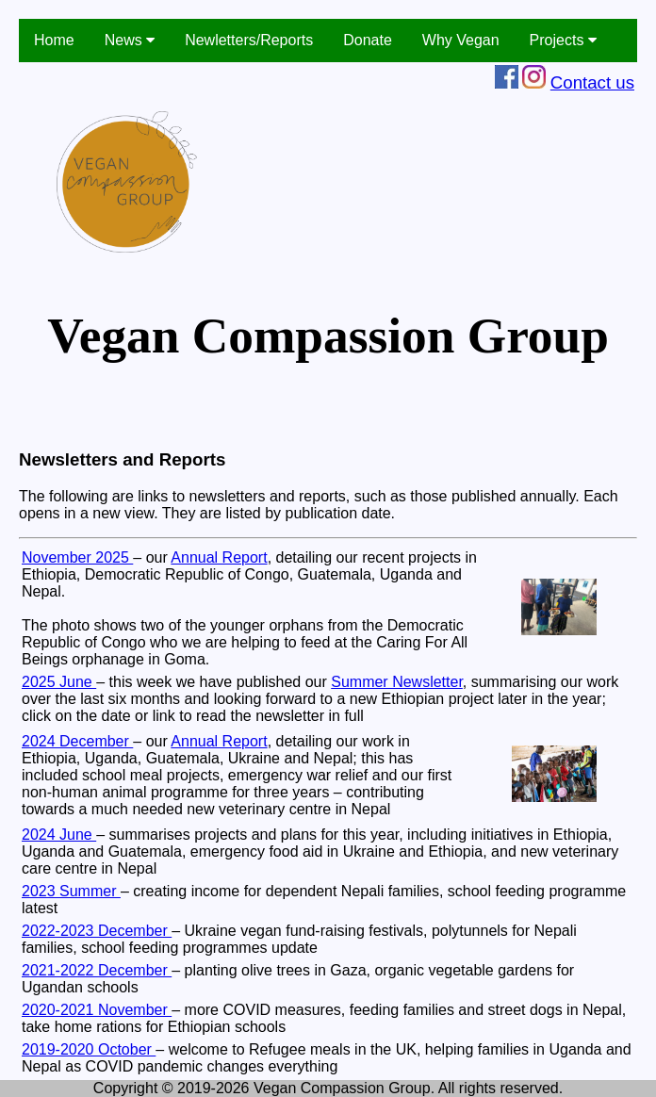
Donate (367, 40)
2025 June (59, 682)
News (130, 40)
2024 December (77, 741)
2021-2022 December (97, 970)
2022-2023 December (97, 931)
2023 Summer (71, 891)
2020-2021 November (97, 1010)
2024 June (59, 835)
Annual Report (219, 557)
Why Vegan (461, 40)
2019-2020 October (89, 1049)
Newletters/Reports (249, 40)
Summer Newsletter (397, 682)
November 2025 (77, 557)
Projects (563, 40)
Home (54, 40)
